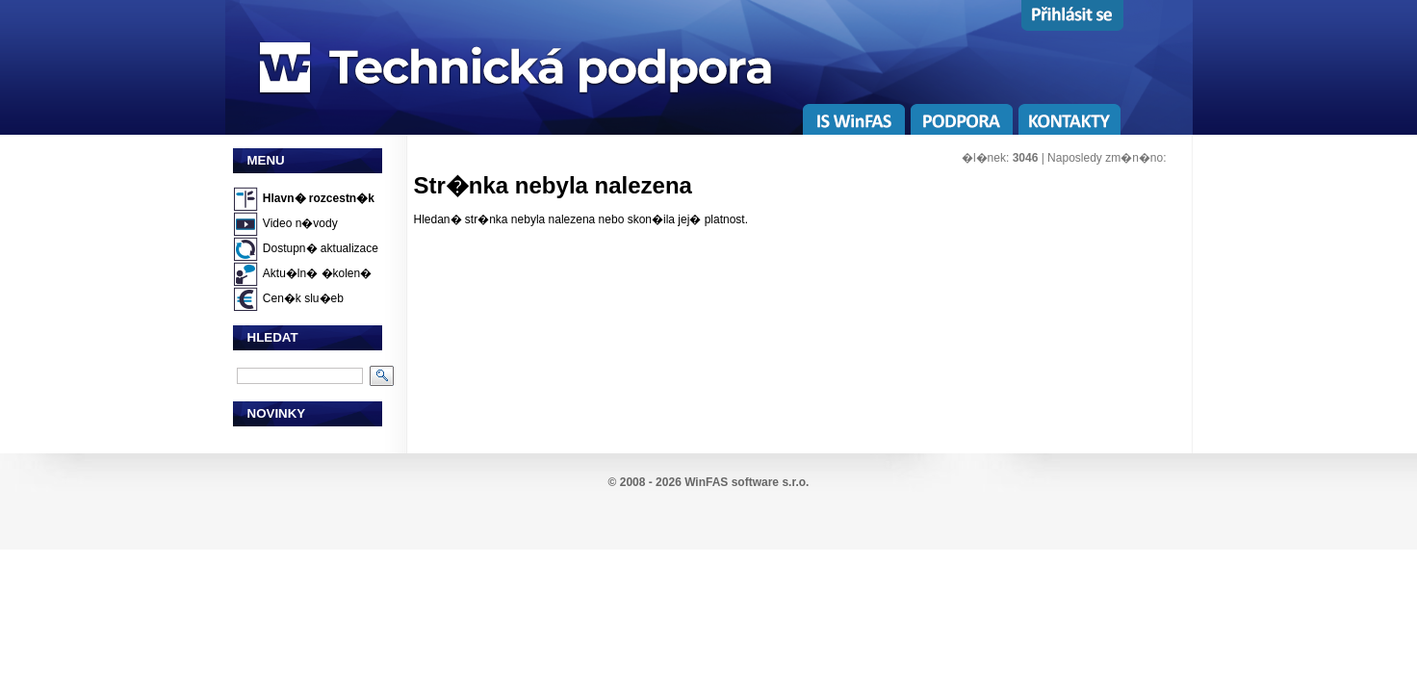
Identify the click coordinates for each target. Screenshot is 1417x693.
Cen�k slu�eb (303, 298)
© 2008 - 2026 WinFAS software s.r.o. (709, 482)
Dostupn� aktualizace (320, 248)
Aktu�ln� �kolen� (317, 273)
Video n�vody (300, 223)
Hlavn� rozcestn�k (318, 198)
